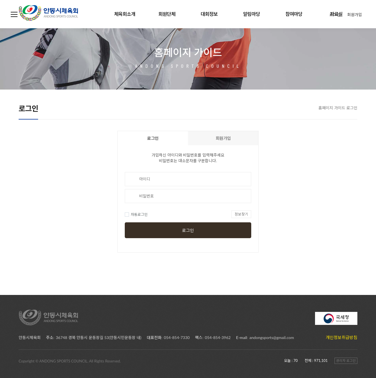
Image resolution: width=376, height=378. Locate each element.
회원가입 (354, 14)
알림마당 (251, 14)
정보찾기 (241, 214)
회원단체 (166, 14)
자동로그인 (136, 214)
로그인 (334, 14)
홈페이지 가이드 (331, 107)
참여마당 (293, 14)
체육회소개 (124, 14)
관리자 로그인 (346, 361)
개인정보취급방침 (341, 337)
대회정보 (209, 14)
